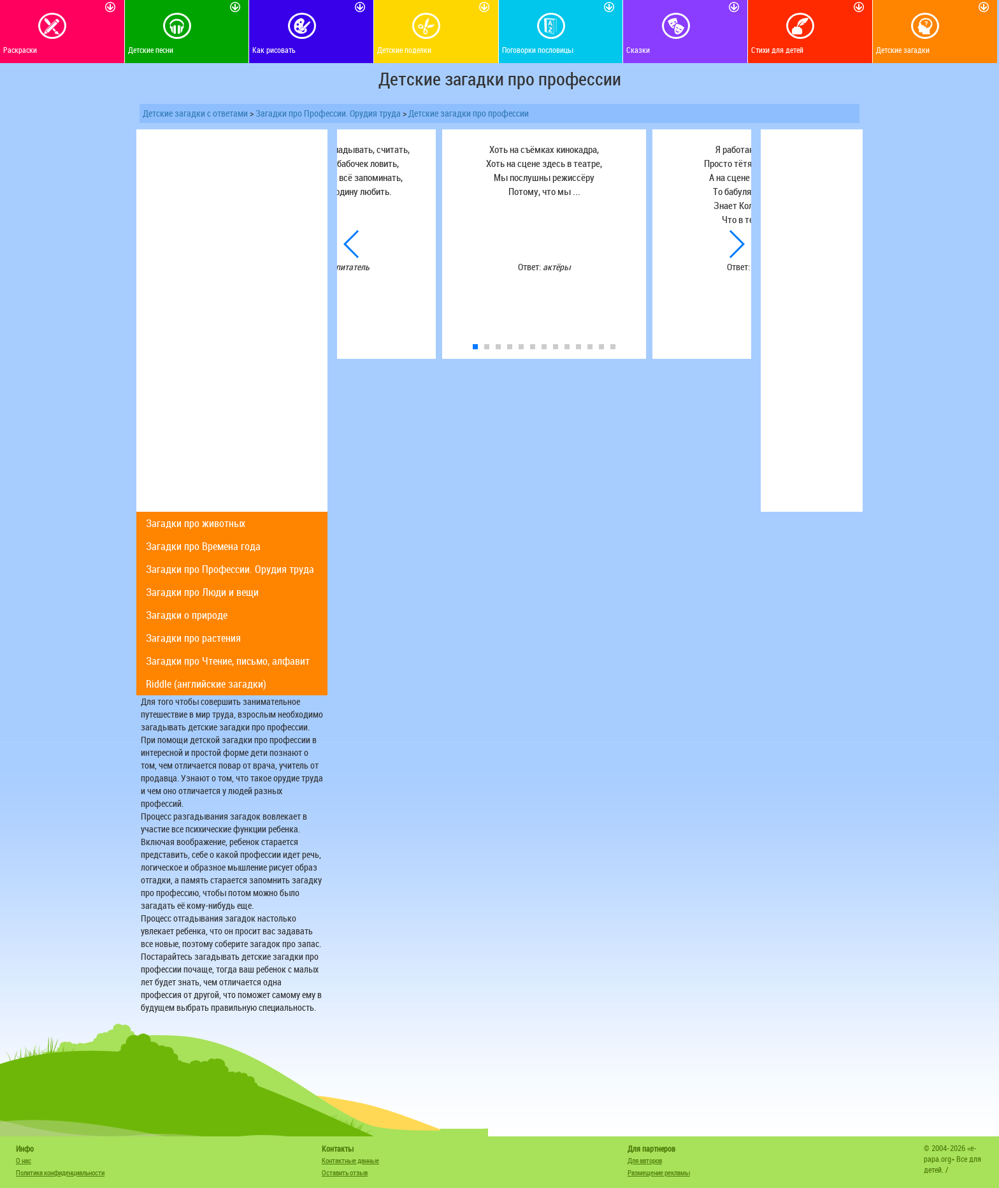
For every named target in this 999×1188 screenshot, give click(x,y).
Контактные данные (350, 1160)
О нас (23, 1160)
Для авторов (645, 1160)
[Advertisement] (231, 320)
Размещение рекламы (659, 1172)
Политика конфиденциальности (60, 1172)
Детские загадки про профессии (468, 113)
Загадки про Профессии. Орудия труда (328, 113)
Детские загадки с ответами (195, 113)
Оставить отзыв (345, 1172)
